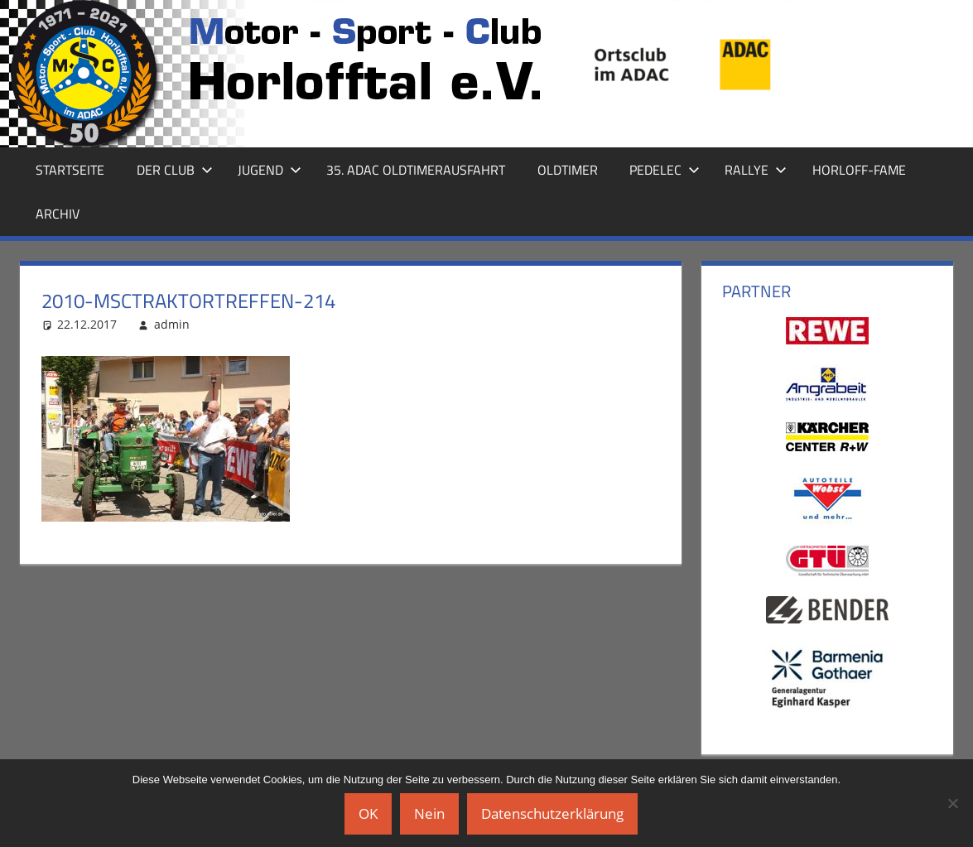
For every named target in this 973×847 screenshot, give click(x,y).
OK (368, 813)
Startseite (70, 170)
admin (172, 324)
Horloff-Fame (859, 170)
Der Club (175, 170)
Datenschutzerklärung (552, 813)
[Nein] (952, 803)
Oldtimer (567, 170)
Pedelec (664, 170)
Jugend (269, 170)
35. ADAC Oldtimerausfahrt (415, 170)
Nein (429, 813)
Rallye (756, 170)
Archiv (57, 214)
